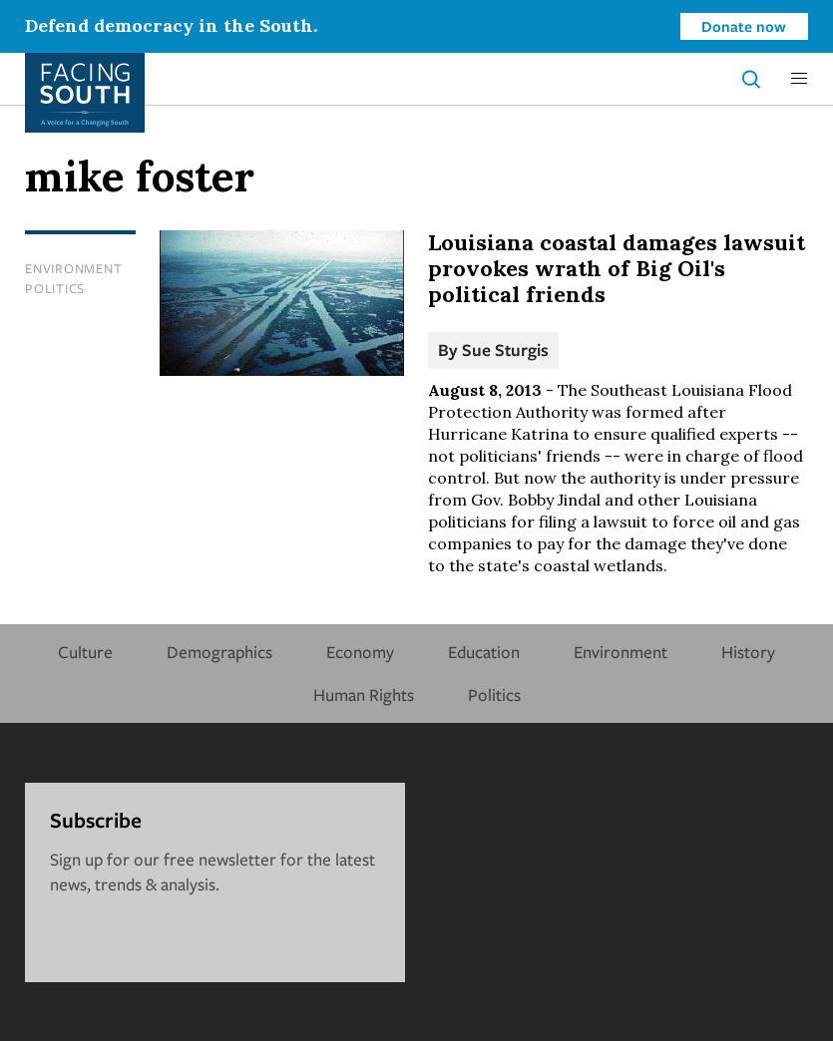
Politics (55, 288)
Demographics (219, 651)
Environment (73, 268)
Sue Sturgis (505, 349)
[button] (799, 79)
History (748, 651)
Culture (85, 651)
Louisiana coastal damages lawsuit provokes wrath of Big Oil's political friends (616, 268)
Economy (360, 651)
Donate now (743, 26)
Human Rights (363, 694)
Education (484, 651)
